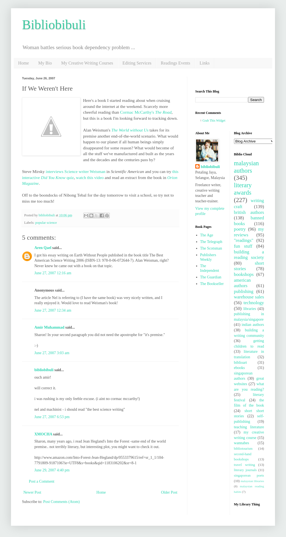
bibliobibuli (43, 370)
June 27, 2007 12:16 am (52, 273)
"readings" (244, 240)
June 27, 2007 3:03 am (51, 353)
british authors (249, 212)
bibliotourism (243, 449)
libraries (249, 309)
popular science (46, 223)
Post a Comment (41, 481)
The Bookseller (212, 284)
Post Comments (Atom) (61, 502)
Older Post (169, 492)
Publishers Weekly (208, 257)
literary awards (243, 189)
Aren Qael (42, 248)
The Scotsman (211, 248)
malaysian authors (246, 167)
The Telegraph (211, 242)
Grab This (209, 120)
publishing (244, 291)
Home (23, 63)
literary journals (245, 470)
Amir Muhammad (49, 327)
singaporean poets (249, 475)
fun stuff (243, 246)
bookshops (244, 274)
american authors (242, 283)
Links (205, 63)
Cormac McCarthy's (146, 112)
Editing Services (136, 63)
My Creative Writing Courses (87, 63)
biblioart (240, 362)
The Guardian (210, 277)
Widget (221, 120)
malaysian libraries (252, 481)
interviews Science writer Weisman (75, 171)
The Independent (209, 268)
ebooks (239, 368)
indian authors (253, 325)
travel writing (244, 465)
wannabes (241, 443)
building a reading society (249, 254)
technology (253, 302)
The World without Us (129, 130)
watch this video (90, 177)
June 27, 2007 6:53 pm (52, 417)
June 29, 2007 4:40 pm (52, 470)
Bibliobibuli (54, 24)
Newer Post (32, 492)
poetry (240, 229)
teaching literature (249, 427)
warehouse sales (249, 297)
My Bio (45, 63)
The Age (206, 235)
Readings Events (175, 63)
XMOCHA (43, 434)
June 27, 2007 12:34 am (52, 310)
